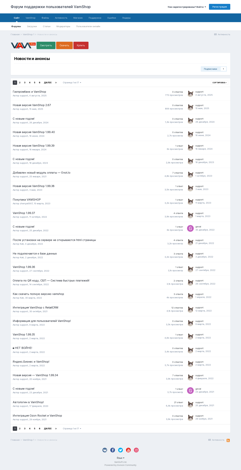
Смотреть (46, 45)
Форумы (16, 26)
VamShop (31, 17)
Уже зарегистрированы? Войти (187, 7)
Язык (120, 457)
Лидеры (126, 17)
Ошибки (111, 17)
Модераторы (63, 26)
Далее (48, 82)
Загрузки (32, 26)
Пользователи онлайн (88, 26)
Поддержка (95, 17)
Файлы (45, 17)
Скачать (64, 45)
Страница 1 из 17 (72, 82)
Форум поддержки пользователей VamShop (51, 7)
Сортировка (220, 83)
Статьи (46, 26)
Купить (81, 45)
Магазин (78, 17)
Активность (61, 17)
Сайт (17, 19)
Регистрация (220, 6)
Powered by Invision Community (120, 465)
